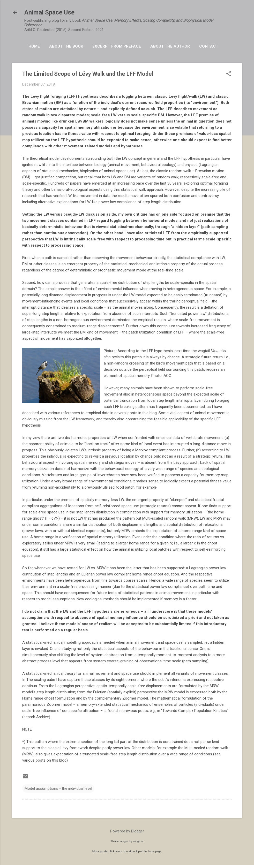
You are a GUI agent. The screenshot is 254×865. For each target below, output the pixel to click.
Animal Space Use (49, 12)
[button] (229, 74)
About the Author (170, 46)
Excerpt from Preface (116, 46)
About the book (66, 46)
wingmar (138, 841)
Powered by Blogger (127, 831)
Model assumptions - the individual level (58, 788)
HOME (34, 46)
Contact (208, 46)
